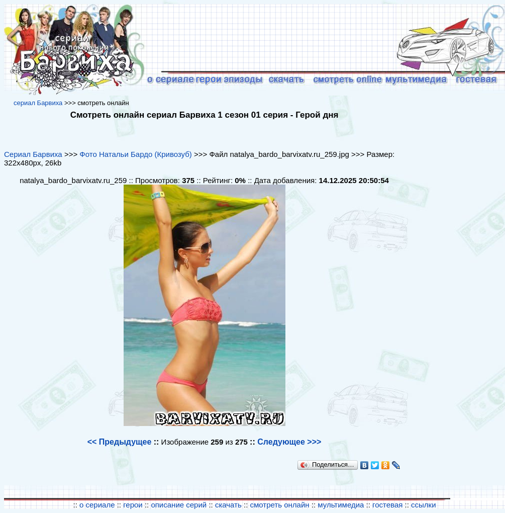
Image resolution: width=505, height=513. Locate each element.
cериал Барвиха (38, 103)
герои (133, 504)
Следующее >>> (289, 442)
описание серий (179, 504)
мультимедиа (341, 504)
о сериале (97, 504)
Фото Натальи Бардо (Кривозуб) (135, 154)
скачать (229, 504)
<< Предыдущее (119, 442)
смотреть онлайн (280, 504)
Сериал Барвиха (33, 154)
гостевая (387, 504)
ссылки (423, 504)
